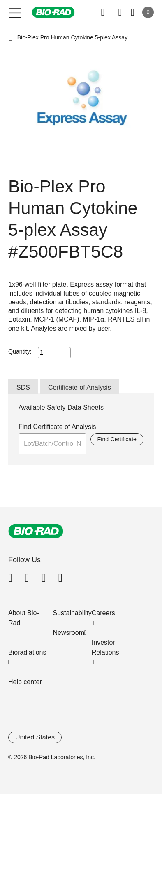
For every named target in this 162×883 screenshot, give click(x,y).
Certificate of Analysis (79, 387)
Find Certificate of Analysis (57, 426)
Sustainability (72, 612)
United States (35, 737)
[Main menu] (15, 12)
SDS (23, 387)
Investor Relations (105, 647)
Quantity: (20, 351)
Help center (25, 681)
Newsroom (68, 632)
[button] (10, 37)
